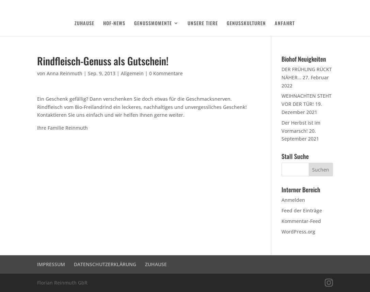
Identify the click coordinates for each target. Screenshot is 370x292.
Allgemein (132, 73)
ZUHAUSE (84, 24)
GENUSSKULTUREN (246, 24)
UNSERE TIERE (203, 24)
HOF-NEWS (114, 24)
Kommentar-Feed (301, 221)
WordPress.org (298, 231)
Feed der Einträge (301, 210)
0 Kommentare (166, 73)
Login (328, 5)
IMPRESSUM (51, 264)
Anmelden (293, 200)
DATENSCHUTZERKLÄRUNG (297, 5)
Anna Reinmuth (64, 73)
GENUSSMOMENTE (153, 24)
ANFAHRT (285, 24)
